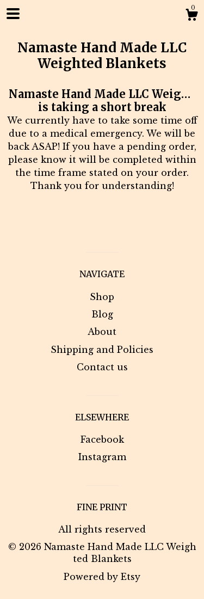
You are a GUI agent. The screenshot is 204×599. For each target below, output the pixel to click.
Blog (102, 314)
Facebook (102, 439)
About (102, 331)
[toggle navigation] (13, 13)
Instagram (102, 456)
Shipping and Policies (102, 349)
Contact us (102, 367)
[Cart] (191, 16)
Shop (102, 296)
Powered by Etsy (102, 576)
